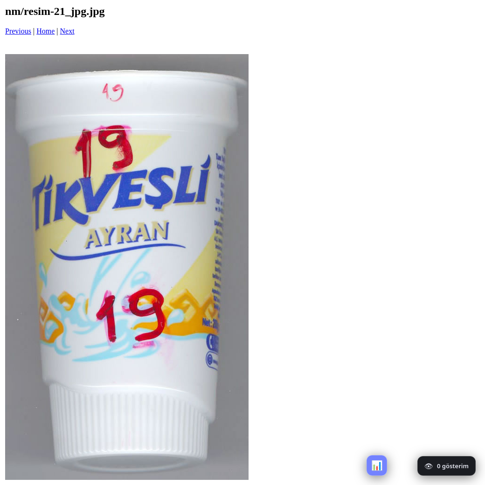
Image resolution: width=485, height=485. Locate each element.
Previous (18, 31)
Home (45, 31)
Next (67, 31)
